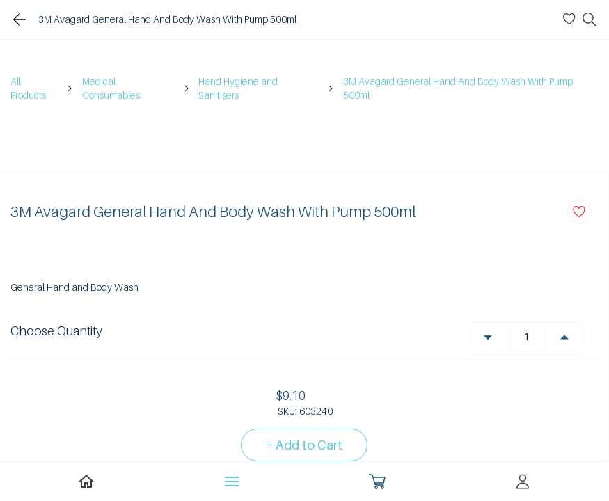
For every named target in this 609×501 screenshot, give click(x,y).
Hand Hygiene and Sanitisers (238, 88)
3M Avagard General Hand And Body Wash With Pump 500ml (458, 88)
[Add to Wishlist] (579, 211)
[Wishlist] (571, 19)
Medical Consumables (111, 88)
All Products (28, 88)
